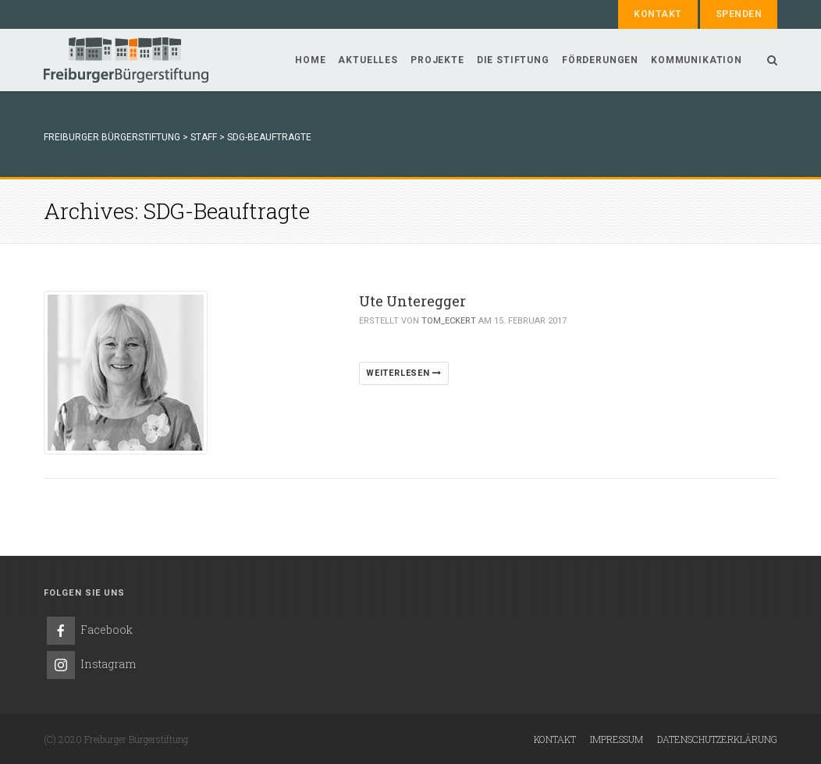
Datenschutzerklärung (717, 739)
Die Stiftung (513, 60)
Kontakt (657, 14)
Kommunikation (696, 60)
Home (310, 60)
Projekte (437, 60)
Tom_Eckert (448, 321)
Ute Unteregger (412, 301)
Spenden (739, 14)
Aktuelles (368, 60)
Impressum (616, 739)
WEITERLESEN (404, 373)
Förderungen (600, 60)
